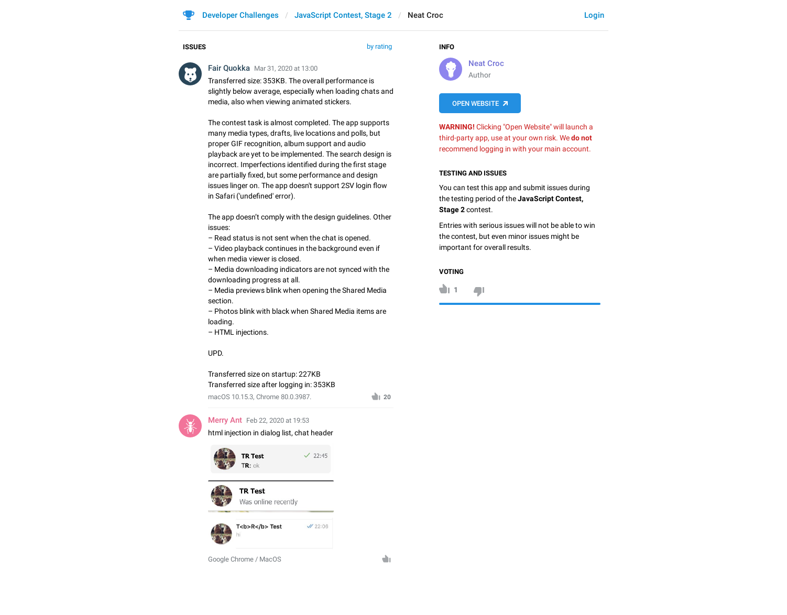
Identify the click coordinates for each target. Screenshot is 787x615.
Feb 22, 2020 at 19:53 (277, 420)
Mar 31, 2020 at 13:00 (286, 68)
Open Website (475, 103)
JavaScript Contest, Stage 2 (343, 15)
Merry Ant (225, 420)
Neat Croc (486, 63)
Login (594, 15)
